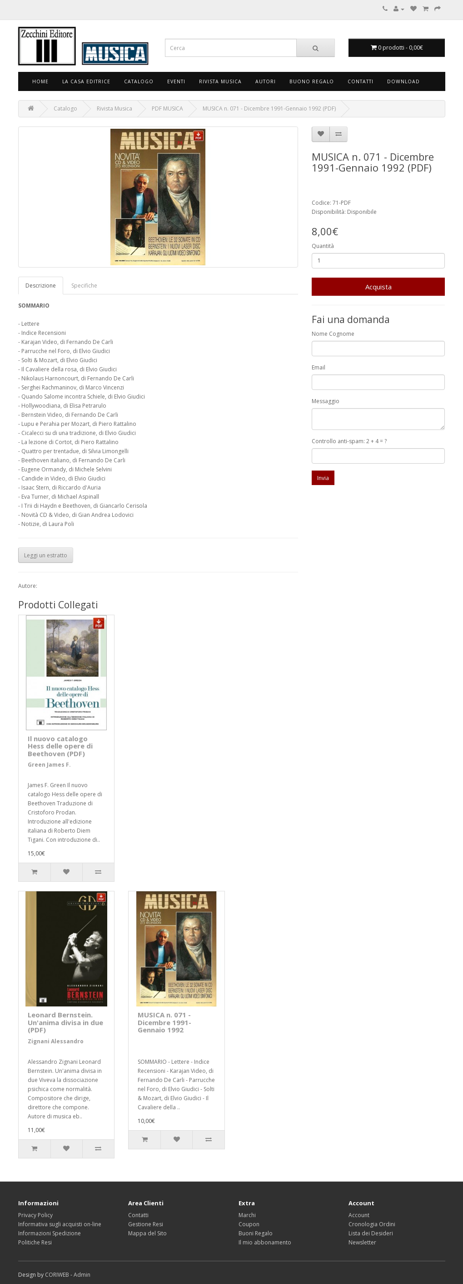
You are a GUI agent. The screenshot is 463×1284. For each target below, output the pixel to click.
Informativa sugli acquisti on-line (59, 1224)
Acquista (378, 286)
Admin (82, 1275)
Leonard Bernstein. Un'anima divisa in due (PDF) (65, 1022)
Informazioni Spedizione (49, 1233)
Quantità (323, 246)
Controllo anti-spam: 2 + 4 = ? (349, 441)
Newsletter (362, 1242)
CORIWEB (57, 1275)
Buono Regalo (311, 81)
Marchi (247, 1215)
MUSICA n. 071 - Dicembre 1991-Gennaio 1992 (164, 1022)
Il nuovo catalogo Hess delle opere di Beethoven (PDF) (60, 746)
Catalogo (139, 81)
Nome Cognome (333, 334)
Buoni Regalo (256, 1233)
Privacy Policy (35, 1215)
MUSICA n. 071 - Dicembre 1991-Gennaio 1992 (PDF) (269, 108)
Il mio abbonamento (265, 1242)
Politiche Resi (35, 1242)
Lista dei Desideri (370, 1233)
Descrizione (40, 285)
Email (318, 367)
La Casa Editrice (86, 81)
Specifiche (84, 285)
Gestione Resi (145, 1224)
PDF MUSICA (167, 108)
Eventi (176, 81)
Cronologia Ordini (371, 1224)
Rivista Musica (220, 81)
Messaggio (325, 401)
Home (40, 81)
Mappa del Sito (147, 1233)
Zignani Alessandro (56, 1041)
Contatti (360, 81)
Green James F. (49, 764)
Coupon (249, 1224)
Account (358, 1215)
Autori (265, 81)
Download (403, 81)
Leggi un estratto (45, 555)
